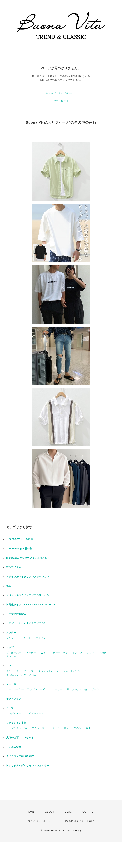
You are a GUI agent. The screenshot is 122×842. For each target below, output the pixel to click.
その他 (103, 652)
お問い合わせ (61, 100)
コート (27, 638)
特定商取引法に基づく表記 (79, 821)
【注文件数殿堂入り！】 (20, 614)
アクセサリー (39, 728)
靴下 (88, 728)
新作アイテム (13, 567)
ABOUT (49, 812)
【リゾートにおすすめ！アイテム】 (26, 623)
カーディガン (60, 652)
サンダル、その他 (77, 689)
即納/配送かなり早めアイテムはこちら (28, 558)
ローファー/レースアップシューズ (25, 689)
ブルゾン (41, 638)
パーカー (31, 652)
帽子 (66, 728)
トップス (11, 647)
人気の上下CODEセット (20, 737)
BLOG (68, 812)
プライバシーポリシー (40, 821)
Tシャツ (77, 652)
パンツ (10, 665)
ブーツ (95, 689)
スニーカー (56, 689)
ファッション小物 (16, 722)
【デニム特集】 (15, 747)
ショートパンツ (72, 671)
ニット (44, 652)
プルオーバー (13, 652)
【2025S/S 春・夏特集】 (20, 548)
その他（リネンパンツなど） (22, 674)
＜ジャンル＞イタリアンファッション (27, 576)
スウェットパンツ (48, 671)
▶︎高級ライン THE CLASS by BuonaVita (30, 604)
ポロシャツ (12, 656)
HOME (31, 812)
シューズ (11, 684)
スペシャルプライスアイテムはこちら (27, 595)
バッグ (55, 728)
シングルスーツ (15, 713)
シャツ (90, 652)
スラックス (12, 671)
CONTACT (88, 812)
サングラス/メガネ (16, 728)
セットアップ (13, 698)
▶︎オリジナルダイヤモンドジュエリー (27, 765)
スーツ (10, 708)
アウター (11, 632)
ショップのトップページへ (61, 93)
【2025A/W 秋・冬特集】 (21, 539)
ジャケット (12, 638)
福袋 (8, 586)
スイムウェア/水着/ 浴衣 (20, 756)
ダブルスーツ (36, 713)
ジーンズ (28, 671)
